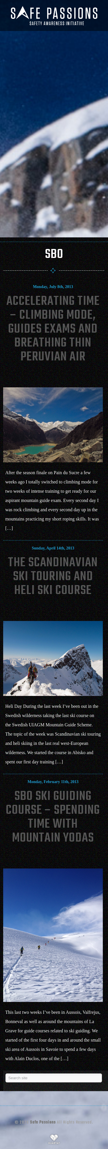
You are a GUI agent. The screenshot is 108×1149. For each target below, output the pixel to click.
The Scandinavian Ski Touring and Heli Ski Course (53, 577)
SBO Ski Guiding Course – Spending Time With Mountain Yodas (53, 817)
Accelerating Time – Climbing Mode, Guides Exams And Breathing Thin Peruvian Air (53, 329)
